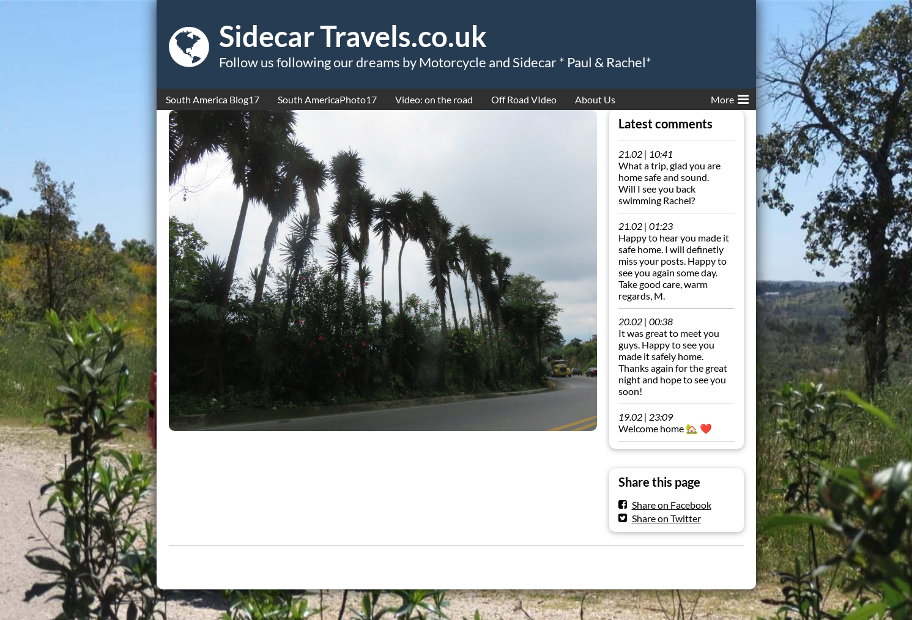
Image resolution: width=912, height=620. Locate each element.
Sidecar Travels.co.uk (353, 36)
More (730, 97)
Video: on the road (434, 99)
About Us (595, 99)
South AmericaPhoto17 (327, 99)
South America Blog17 (212, 99)
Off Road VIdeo (524, 99)
